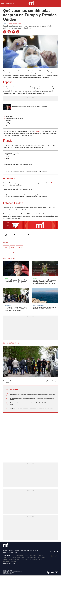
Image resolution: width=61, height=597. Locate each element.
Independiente (19, 553)
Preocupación (7, 303)
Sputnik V (36, 130)
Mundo (5, 23)
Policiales (40, 553)
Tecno (36, 548)
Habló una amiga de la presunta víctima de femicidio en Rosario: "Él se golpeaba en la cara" (32, 401)
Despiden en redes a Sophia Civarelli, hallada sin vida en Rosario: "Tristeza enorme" (32, 406)
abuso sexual (33, 553)
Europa (50, 181)
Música (26, 553)
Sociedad (11, 548)
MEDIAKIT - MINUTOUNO (7, 567)
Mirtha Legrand (12, 555)
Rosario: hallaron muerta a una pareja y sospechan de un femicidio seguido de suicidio (32, 392)
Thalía (40, 557)
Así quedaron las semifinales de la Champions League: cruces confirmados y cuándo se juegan (44, 279)
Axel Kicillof (20, 557)
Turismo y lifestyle (8, 550)
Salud (27, 555)
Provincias (28, 557)
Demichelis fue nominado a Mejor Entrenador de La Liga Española (29, 106)
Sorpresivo (7, 276)
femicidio (34, 557)
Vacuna (12, 245)
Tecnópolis (33, 555)
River (13, 553)
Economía (17, 548)
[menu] (3, 3)
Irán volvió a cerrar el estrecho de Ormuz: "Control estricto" (44, 306)
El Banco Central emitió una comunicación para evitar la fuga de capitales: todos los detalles (32, 396)
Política (5, 548)
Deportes (23, 548)
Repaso (34, 276)
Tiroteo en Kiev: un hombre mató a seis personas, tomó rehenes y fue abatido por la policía (16, 306)
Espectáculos (30, 548)
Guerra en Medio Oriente (38, 303)
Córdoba (44, 555)
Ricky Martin (6, 559)
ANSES (38, 555)
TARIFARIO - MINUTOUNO (8, 568)
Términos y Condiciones (9, 561)
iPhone (5, 555)
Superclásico (12, 557)
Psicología (13, 559)
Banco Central (20, 555)
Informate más (15, 104)
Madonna (5, 557)
